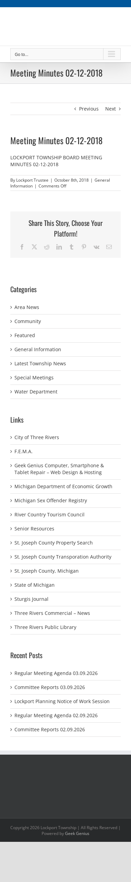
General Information (37, 349)
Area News (26, 307)
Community (27, 321)
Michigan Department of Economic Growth (63, 486)
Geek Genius (77, 833)
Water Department (35, 391)
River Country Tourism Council (49, 514)
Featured (24, 335)
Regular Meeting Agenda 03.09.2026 (56, 673)
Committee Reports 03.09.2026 (49, 687)
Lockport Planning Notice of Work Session (62, 701)
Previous (89, 108)
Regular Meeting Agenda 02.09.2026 (56, 715)
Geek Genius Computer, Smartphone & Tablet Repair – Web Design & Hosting (59, 469)
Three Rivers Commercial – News (52, 613)
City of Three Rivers (36, 437)
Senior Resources (34, 528)
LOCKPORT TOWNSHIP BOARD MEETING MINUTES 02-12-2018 (56, 161)
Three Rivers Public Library (45, 627)
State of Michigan (34, 585)
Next (110, 108)
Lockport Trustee (32, 180)
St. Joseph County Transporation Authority (62, 556)
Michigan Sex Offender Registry (50, 500)
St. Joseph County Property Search (53, 542)
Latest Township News (40, 363)
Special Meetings (34, 377)
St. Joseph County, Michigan (46, 571)
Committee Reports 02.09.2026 (49, 729)
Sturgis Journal (31, 599)
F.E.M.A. (23, 451)
